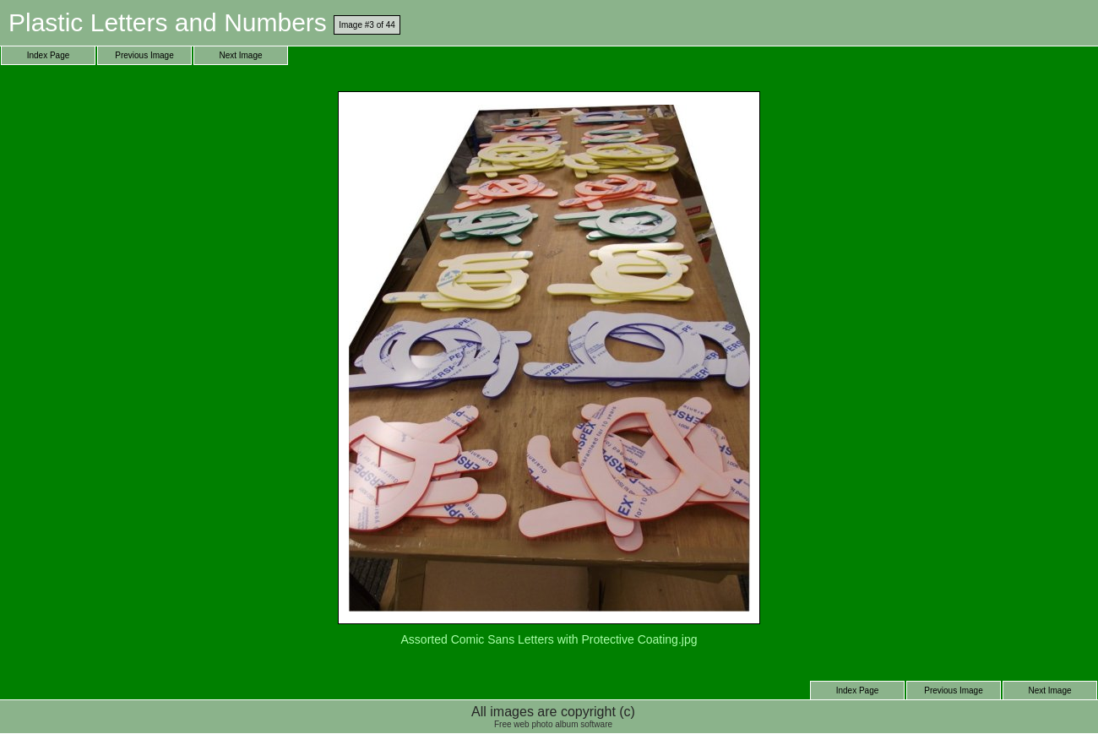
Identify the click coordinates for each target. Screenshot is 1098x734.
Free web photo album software (553, 724)
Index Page (48, 55)
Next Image (240, 55)
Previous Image (144, 55)
